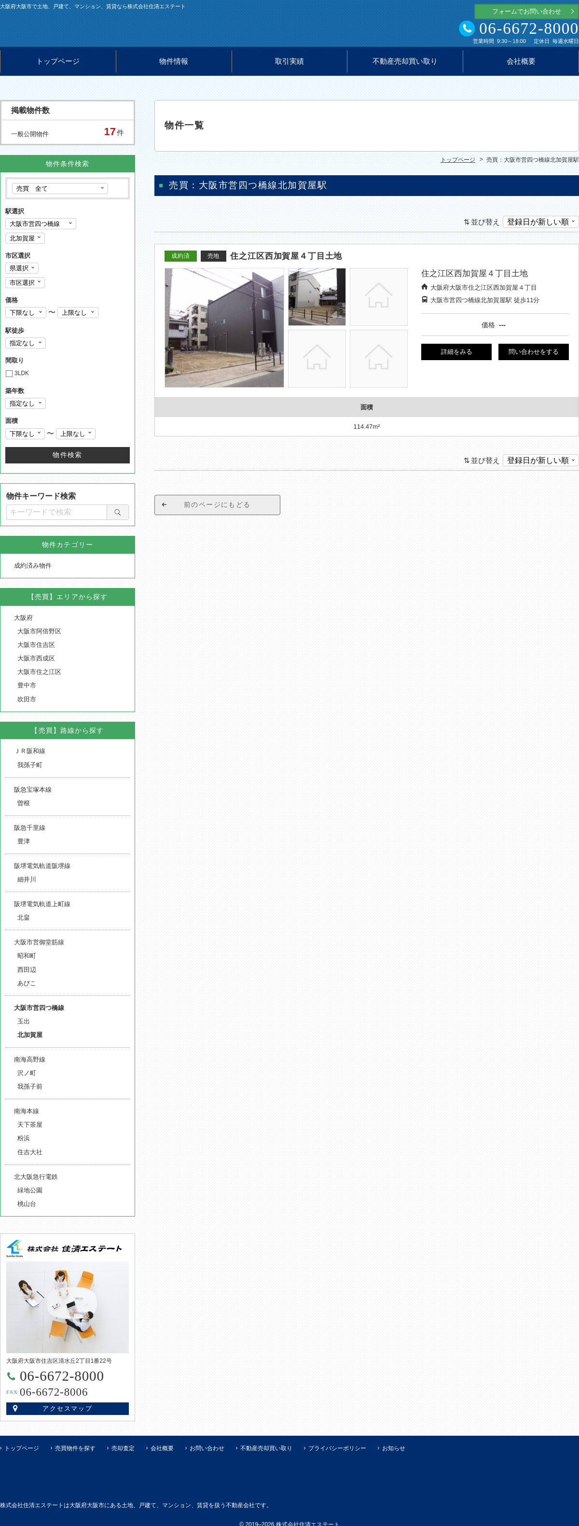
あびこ (26, 987)
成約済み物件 (33, 570)
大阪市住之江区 (39, 676)
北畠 (23, 921)
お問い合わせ (207, 1452)
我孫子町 (29, 769)
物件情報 (173, 66)
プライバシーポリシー (337, 1452)
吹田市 (26, 703)
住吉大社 (29, 1156)
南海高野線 (29, 1063)
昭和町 (26, 960)
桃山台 (26, 1208)
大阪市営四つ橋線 (39, 1012)
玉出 (23, 1025)
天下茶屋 (29, 1129)
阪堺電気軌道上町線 (42, 908)
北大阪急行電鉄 (36, 1181)
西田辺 (26, 974)
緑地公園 (29, 1194)
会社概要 (521, 66)
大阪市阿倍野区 (39, 635)
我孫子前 (29, 1090)
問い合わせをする (534, 356)
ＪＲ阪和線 (29, 755)
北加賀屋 (29, 1039)
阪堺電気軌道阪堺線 (42, 870)
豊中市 (26, 689)
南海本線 (26, 1115)
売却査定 (123, 1452)
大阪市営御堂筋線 (39, 946)
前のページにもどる (217, 509)
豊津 (23, 845)
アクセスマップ (67, 1412)
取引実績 (289, 66)
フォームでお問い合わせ (526, 11)
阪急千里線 (29, 832)
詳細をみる (456, 356)
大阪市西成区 (36, 662)
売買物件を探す (75, 1452)
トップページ (58, 66)
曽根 (23, 807)
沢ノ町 (26, 1077)
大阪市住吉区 (36, 649)
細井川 (26, 883)
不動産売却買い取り (405, 66)
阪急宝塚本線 (33, 794)
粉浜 (23, 1142)
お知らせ (393, 1452)
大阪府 (23, 622)
